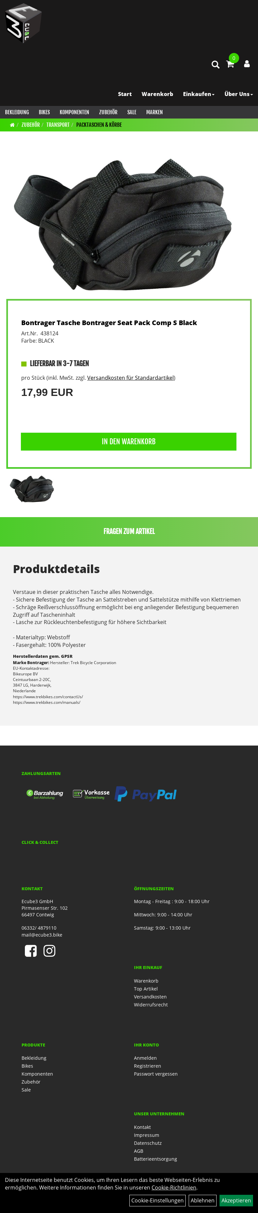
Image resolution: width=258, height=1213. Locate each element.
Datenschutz (148, 1143)
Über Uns (239, 94)
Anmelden (145, 1058)
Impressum (146, 1135)
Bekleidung (17, 112)
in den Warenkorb (129, 441)
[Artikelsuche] (216, 65)
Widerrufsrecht (151, 1004)
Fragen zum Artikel (129, 531)
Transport (58, 124)
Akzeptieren (236, 1200)
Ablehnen (203, 1200)
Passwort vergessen (156, 1074)
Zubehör (108, 112)
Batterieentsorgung (155, 1159)
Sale (131, 112)
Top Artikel (146, 989)
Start (125, 94)
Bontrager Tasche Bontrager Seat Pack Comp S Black (109, 322)
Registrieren (147, 1066)
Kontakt (142, 1127)
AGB (138, 1151)
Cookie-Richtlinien (174, 1187)
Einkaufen (199, 94)
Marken (154, 112)
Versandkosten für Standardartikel (130, 377)
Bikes (44, 112)
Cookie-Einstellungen (157, 1200)
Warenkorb (157, 94)
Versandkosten (150, 997)
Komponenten (74, 112)
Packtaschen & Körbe (99, 124)
